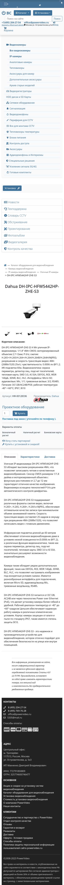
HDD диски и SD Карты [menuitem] (18, 96)
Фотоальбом (14, 235)
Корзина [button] (8, 29)
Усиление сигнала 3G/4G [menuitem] (21, 166)
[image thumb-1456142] (19, 333)
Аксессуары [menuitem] (14, 149)
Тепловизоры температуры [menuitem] (22, 131)
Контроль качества (19, 249)
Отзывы (7, 824)
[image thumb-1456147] (31, 333)
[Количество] (5, 413)
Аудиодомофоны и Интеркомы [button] (24, 155)
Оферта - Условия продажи (18, 837)
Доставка (8, 834)
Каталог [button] (21, 12)
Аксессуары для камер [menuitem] (22, 73)
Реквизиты (9, 831)
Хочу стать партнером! (16, 440)
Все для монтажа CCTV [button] (20, 126)
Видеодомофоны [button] (17, 114)
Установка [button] (42, 12)
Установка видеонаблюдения (19, 796)
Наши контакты (11, 806)
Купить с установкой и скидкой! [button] (20, 444)
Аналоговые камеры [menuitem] (21, 62)
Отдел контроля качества (17, 820)
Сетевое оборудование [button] (20, 102)
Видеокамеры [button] (16, 44)
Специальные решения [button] (20, 160)
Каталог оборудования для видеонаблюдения (28, 792)
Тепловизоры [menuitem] (17, 67)
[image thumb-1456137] (8, 333)
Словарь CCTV (15, 215)
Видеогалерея (15, 242)
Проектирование (17, 229)
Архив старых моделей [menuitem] (22, 85)
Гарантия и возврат (14, 827)
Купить (20, 413)
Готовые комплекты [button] (18, 172)
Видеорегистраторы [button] (19, 91)
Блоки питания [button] (16, 137)
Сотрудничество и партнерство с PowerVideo (27, 817)
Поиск (57, 18)
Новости (11, 202)
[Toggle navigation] (6, 4)
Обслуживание (15, 222)
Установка (12, 188)
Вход (55, 23)
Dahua (55, 396)
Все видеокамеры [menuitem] (20, 50)
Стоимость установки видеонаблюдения (25, 799)
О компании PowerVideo (16, 802)
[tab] (10, 457)
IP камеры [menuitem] (16, 56)
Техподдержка (15, 209)
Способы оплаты (12, 841)
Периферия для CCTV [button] (19, 120)
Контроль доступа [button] (17, 143)
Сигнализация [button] (15, 108)
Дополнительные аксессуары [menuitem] (26, 79)
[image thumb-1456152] (43, 333)
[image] (32, 311)
